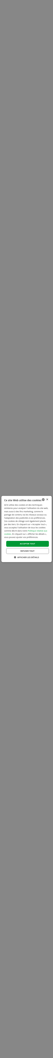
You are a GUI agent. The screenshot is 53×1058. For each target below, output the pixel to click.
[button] (26, 557)
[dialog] (26, 529)
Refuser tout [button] (27, 551)
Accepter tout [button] (27, 543)
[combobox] (43, 499)
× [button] (47, 499)
